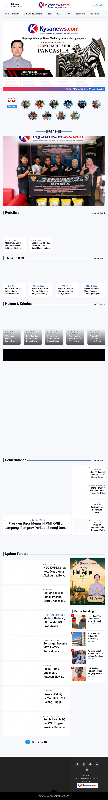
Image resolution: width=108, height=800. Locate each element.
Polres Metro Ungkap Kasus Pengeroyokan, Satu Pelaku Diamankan (75, 339)
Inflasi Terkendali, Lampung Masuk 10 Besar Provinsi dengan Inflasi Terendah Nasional (97, 475)
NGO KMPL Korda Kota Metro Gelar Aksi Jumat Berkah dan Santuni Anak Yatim (55, 571)
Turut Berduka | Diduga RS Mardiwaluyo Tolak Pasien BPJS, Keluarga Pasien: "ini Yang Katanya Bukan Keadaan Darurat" (95, 636)
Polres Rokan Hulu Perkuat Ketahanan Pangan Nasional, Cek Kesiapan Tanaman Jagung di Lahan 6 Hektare (40, 291)
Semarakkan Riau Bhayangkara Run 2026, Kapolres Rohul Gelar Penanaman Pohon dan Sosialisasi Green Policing (66, 291)
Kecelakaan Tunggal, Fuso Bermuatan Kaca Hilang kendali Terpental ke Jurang (41, 245)
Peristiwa (94, 13)
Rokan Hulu (38, 286)
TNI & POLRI (54, 13)
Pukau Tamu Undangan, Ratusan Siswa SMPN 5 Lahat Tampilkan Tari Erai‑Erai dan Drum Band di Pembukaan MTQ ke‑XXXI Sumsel (55, 673)
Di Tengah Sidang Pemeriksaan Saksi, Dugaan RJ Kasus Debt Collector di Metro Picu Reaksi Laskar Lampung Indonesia (11, 339)
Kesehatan (79, 13)
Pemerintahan (12, 13)
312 (45, 742)
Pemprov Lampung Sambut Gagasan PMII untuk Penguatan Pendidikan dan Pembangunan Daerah (97, 527)
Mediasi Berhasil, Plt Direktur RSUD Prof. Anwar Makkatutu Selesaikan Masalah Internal (54, 622)
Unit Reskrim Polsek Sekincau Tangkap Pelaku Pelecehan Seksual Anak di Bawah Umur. (95, 671)
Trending (100, 5)
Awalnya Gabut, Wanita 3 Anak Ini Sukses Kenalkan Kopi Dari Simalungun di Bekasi (95, 653)
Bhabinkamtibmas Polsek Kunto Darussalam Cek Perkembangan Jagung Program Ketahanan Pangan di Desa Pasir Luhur (13, 291)
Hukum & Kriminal (33, 13)
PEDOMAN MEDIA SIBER (87, 779)
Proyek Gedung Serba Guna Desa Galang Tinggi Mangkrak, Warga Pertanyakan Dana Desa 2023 (54, 698)
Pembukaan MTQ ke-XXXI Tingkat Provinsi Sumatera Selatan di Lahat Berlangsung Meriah (55, 723)
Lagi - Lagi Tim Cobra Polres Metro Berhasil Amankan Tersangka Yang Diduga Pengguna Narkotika (95, 619)
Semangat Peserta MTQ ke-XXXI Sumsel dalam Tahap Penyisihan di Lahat (55, 647)
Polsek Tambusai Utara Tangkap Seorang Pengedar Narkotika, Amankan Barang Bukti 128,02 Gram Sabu (93, 291)
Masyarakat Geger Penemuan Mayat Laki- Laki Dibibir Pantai (13, 245)
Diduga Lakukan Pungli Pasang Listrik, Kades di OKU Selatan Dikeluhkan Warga (54, 597)
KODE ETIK (87, 782)
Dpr (68, 13)
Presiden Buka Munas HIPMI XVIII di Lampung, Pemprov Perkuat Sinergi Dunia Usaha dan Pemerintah (36, 525)
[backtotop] (54, 792)
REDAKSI (87, 775)
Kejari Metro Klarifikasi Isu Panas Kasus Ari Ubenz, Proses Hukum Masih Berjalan (53, 339)
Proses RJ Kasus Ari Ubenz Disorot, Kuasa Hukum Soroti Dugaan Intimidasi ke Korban (96, 339)
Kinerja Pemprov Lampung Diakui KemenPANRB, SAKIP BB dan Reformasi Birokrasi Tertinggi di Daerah (97, 490)
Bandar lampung (37, 520)
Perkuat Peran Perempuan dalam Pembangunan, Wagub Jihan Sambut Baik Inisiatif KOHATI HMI (97, 510)
